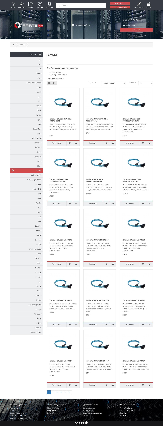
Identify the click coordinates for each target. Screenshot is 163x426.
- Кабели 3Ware (35, 175)
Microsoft (38, 157)
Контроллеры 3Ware (59, 75)
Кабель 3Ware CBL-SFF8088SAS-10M (95, 180)
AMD (39, 194)
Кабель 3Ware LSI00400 (97, 361)
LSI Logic (38, 272)
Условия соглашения (18, 418)
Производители (89, 408)
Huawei (38, 106)
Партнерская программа (92, 413)
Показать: (132, 82)
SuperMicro (37, 129)
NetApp (38, 92)
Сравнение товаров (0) (55, 79)
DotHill (39, 235)
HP (40, 59)
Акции (85, 415)
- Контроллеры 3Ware (32, 180)
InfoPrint (38, 258)
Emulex (38, 245)
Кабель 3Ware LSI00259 (60, 300)
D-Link (39, 110)
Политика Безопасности (19, 415)
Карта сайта (51, 413)
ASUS (39, 198)
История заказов (126, 411)
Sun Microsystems (35, 305)
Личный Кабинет (126, 408)
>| (69, 392)
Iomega (38, 263)
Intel (39, 124)
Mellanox (38, 277)
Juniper (38, 115)
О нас (12, 411)
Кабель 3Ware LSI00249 (60, 239)
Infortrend (37, 143)
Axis (40, 217)
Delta (39, 133)
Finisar (39, 254)
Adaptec (38, 184)
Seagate (38, 300)
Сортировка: (93, 82)
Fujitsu (39, 87)
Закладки (123, 413)
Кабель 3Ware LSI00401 (134, 361)
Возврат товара (52, 411)
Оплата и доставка (17, 413)
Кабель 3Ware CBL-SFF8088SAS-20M (132, 180)
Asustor (38, 203)
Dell (40, 64)
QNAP (39, 291)
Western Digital (36, 332)
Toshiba (38, 323)
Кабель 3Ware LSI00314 (60, 361)
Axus (39, 221)
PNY (40, 281)
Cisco (39, 78)
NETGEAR (38, 147)
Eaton (39, 161)
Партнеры (14, 408)
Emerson (38, 240)
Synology (38, 309)
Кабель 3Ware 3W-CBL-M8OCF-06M (97, 120)
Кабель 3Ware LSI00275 (97, 300)
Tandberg (37, 314)
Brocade (38, 226)
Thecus (38, 319)
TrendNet (38, 328)
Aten (39, 207)
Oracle (39, 152)
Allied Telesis (36, 189)
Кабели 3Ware (57, 72)
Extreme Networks (35, 249)
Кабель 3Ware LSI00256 (134, 239)
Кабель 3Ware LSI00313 (134, 300)
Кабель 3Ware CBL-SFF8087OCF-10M (58, 180)
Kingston (38, 268)
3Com (39, 166)
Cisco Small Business (34, 83)
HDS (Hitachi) (36, 138)
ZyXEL (39, 120)
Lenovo (38, 73)
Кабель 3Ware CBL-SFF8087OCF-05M (132, 120)
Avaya (39, 212)
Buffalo (38, 231)
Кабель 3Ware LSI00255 (97, 239)
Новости (86, 411)
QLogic (38, 286)
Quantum (38, 295)
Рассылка (123, 415)
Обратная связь (53, 408)
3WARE (22, 45)
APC (40, 97)
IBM (40, 69)
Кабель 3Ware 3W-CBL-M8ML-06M (60, 120)
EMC (39, 101)
